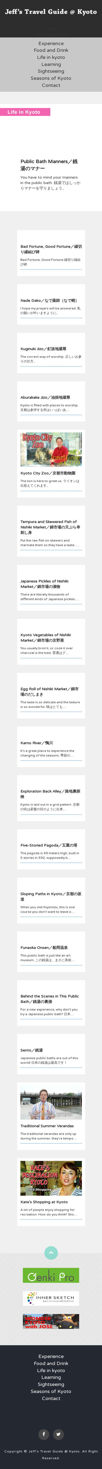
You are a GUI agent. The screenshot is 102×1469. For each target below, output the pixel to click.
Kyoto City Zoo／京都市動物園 (47, 473)
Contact (51, 85)
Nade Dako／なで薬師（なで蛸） (49, 300)
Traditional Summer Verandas (47, 1126)
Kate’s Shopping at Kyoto (44, 1202)
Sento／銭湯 (31, 1050)
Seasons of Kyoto (51, 78)
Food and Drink (51, 50)
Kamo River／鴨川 (36, 743)
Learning (51, 64)
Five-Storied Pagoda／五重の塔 (48, 845)
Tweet (51, 29)
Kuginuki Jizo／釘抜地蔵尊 (43, 349)
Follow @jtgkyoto (51, 34)
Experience (51, 43)
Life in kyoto (51, 57)
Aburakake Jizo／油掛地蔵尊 (45, 397)
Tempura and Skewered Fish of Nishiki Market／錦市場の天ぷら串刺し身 (50, 527)
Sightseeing (51, 71)
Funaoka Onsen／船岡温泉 (44, 947)
